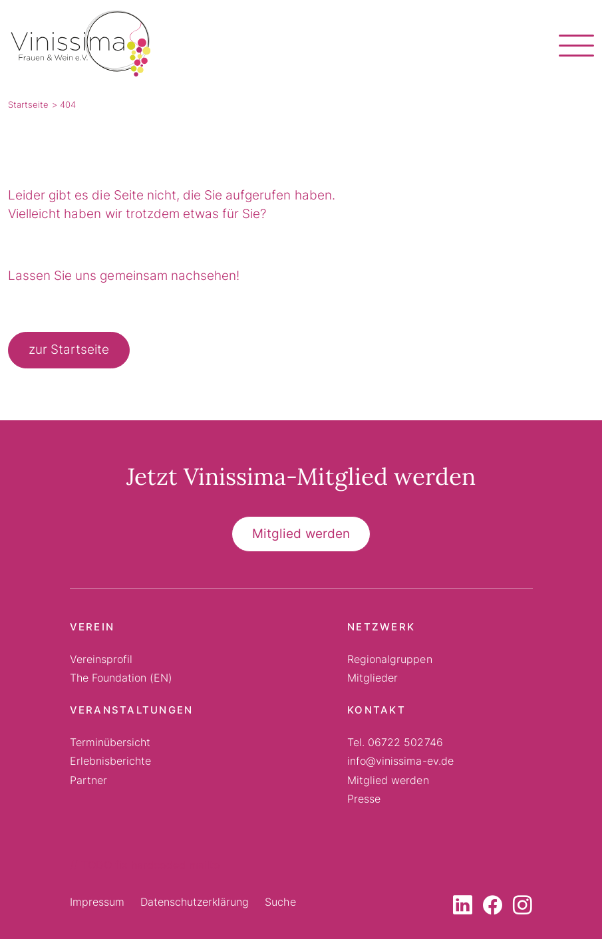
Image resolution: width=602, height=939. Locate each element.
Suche (280, 901)
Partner (88, 780)
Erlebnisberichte (110, 760)
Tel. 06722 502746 (395, 742)
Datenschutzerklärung (194, 901)
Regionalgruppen (389, 659)
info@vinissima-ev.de (400, 760)
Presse (363, 798)
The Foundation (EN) (121, 677)
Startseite (28, 104)
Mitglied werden (300, 533)
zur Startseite (69, 349)
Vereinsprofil (101, 659)
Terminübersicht (110, 742)
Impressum (97, 901)
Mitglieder (372, 677)
